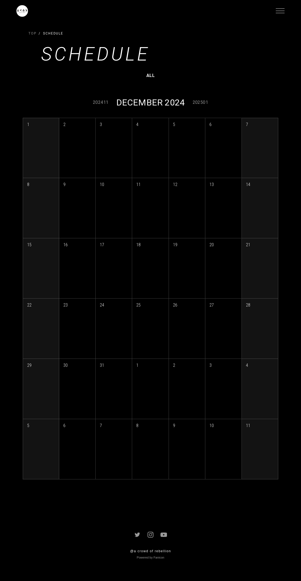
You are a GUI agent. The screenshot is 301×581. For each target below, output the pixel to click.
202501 (200, 102)
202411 (100, 102)
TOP (32, 33)
